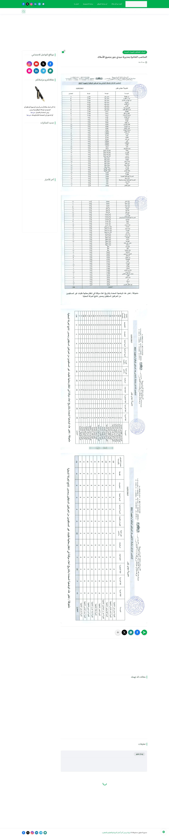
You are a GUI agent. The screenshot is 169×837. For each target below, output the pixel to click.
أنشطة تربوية (89, 11)
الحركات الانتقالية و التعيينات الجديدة (134, 52)
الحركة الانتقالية (119, 11)
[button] (137, 632)
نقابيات (128, 11)
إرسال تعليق (139, 754)
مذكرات (134, 11)
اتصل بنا (76, 4)
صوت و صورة (79, 11)
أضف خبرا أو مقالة (116, 4)
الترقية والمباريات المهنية (104, 11)
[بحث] (23, 11)
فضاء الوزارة (143, 11)
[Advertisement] (84, 34)
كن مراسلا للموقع (102, 4)
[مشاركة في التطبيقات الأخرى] (118, 632)
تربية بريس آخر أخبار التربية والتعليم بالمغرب (116, 832)
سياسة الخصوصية (88, 4)
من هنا (33, 112)
